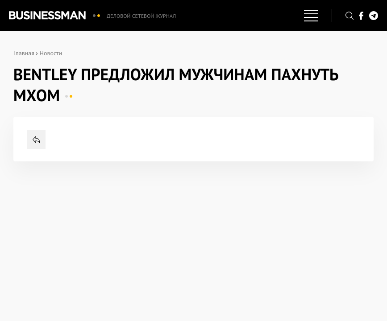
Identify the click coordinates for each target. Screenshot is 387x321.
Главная (23, 53)
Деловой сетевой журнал (141, 15)
